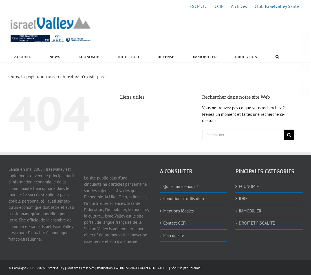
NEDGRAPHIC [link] (158, 268)
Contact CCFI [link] (174, 223)
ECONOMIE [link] (249, 186)
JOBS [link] (243, 198)
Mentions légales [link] (178, 211)
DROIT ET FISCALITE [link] (257, 223)
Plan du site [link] (173, 235)
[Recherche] (289, 135)
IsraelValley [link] (55, 268)
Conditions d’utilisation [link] (183, 198)
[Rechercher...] (243, 135)
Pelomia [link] (194, 268)
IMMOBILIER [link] (250, 211)
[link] (198, 6)
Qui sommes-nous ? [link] (180, 186)
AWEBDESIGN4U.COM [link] (129, 268)
